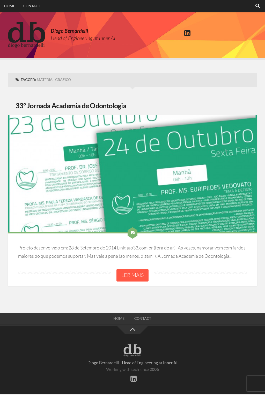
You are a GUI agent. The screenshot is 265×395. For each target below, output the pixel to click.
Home (9, 6)
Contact (30, 6)
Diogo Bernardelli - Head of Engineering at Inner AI (132, 364)
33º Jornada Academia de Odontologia (77, 106)
